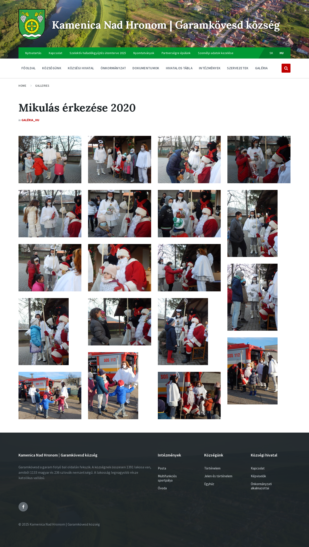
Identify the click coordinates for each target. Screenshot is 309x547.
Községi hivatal (81, 69)
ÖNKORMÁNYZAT (113, 69)
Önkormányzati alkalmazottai (261, 486)
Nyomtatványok (143, 53)
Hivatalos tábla (179, 69)
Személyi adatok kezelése (215, 53)
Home (22, 86)
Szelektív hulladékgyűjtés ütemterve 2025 (98, 53)
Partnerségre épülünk (176, 53)
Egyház (209, 484)
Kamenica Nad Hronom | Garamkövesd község (170, 25)
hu (282, 53)
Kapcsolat (55, 53)
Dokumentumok (145, 69)
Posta (162, 468)
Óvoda (162, 488)
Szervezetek (237, 69)
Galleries (42, 86)
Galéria (261, 68)
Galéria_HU (30, 120)
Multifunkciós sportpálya (167, 478)
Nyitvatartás (33, 53)
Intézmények (209, 69)
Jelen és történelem (218, 476)
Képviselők (258, 476)
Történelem (212, 468)
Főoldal (28, 68)
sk (271, 53)
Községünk (51, 69)
